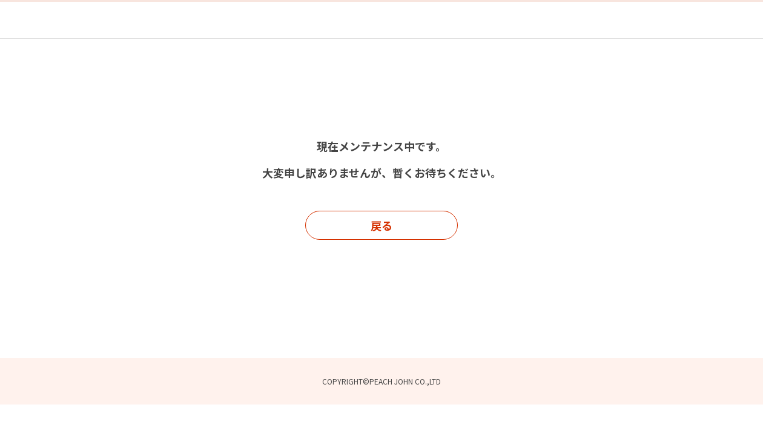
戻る (381, 225)
